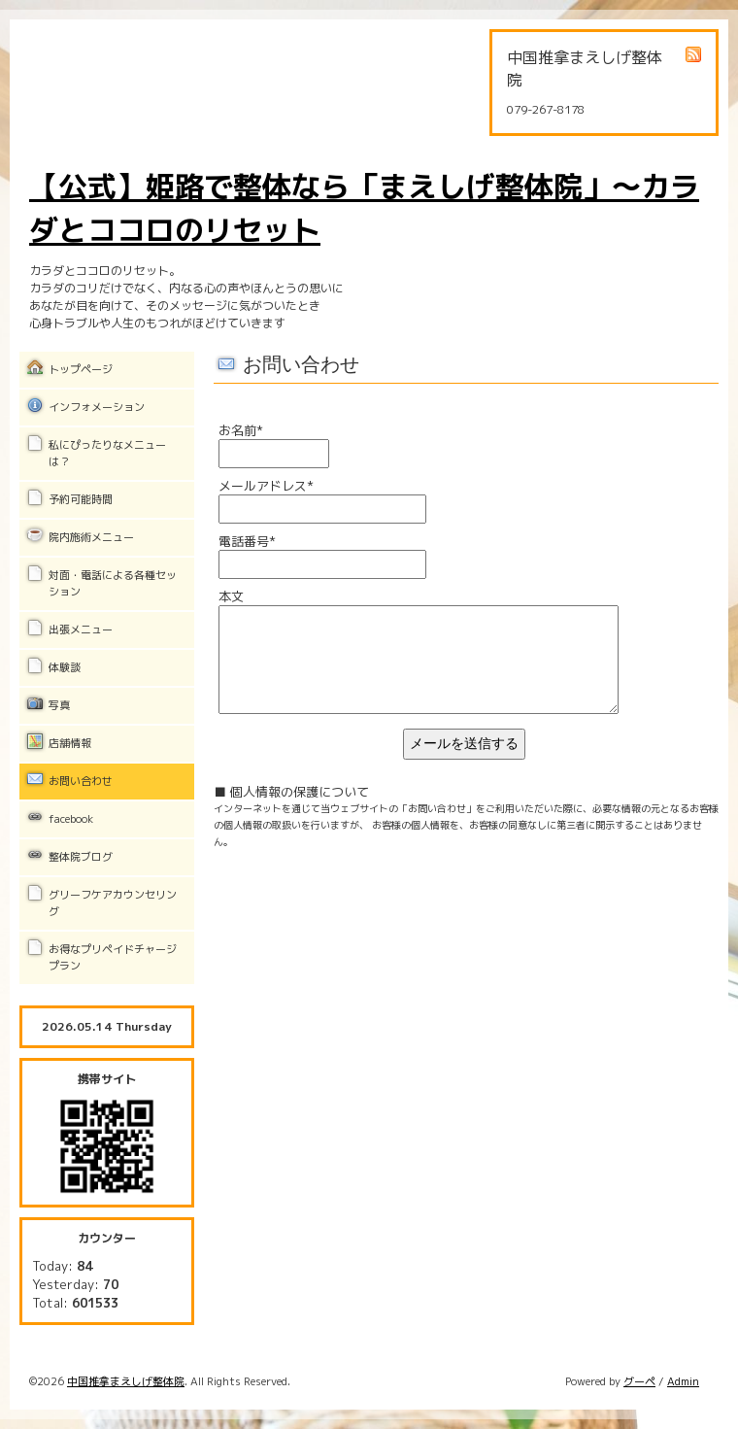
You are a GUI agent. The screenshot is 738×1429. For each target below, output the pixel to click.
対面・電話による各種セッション (113, 583)
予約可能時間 (81, 499)
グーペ (639, 1381)
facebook (71, 819)
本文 (231, 596)
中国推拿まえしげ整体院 (125, 1381)
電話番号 (247, 541)
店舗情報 (70, 743)
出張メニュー (81, 629)
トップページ (81, 369)
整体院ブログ (81, 857)
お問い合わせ (81, 781)
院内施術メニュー (91, 537)
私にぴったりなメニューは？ (107, 453)
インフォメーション (97, 407)
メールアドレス (266, 485)
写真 (59, 705)
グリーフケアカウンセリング (113, 903)
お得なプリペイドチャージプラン (113, 957)
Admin (683, 1381)
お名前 (240, 430)
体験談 (65, 667)
